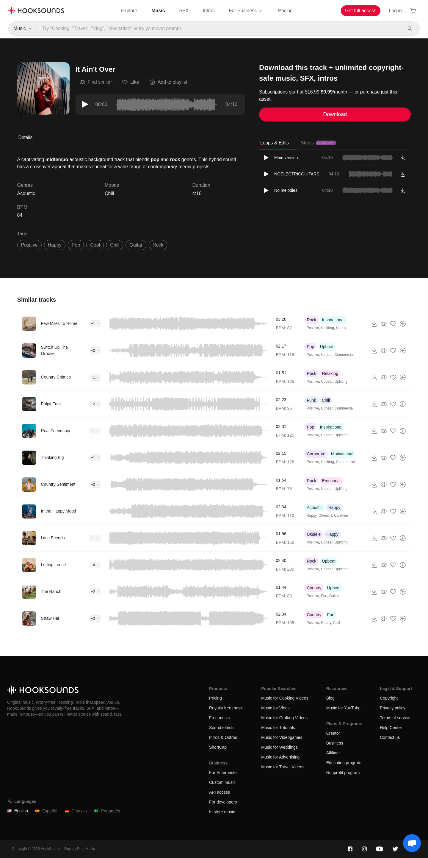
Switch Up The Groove (54, 350)
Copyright (389, 698)
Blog (330, 698)
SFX (184, 10)
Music (158, 10)
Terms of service (395, 717)
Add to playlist (168, 82)
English (17, 810)
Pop (310, 346)
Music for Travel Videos (282, 766)
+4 (95, 565)
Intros (209, 10)
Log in (395, 10)
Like (130, 82)
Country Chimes (56, 377)
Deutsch (76, 811)
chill (114, 244)
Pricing (285, 10)
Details (25, 137)
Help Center (391, 727)
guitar (135, 244)
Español (46, 811)
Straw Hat (50, 618)
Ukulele (314, 534)
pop (76, 244)
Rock (311, 319)
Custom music (222, 782)
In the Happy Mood (58, 511)
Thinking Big (52, 457)
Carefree (341, 515)
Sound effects (221, 727)
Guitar (334, 596)
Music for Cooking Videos (284, 698)
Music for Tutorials (278, 727)
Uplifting (327, 328)
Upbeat (326, 346)
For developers (223, 802)
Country (314, 588)
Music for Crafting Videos (284, 717)
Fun (324, 596)
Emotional (331, 480)
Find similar (95, 82)
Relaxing (330, 373)
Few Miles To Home (59, 323)
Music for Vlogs (275, 708)
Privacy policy (392, 708)
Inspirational (333, 319)
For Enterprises (223, 772)
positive (29, 244)
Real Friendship (55, 430)
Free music (219, 717)
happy (55, 244)
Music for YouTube (343, 708)
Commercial (344, 355)
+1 (95, 324)
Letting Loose (53, 564)
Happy (341, 328)
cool (95, 244)
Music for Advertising (280, 757)
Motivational (342, 453)
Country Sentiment (58, 484)
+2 (95, 350)
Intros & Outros (223, 737)
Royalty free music (226, 708)
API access (219, 792)
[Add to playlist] (402, 323)
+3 (95, 618)
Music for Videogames (281, 737)
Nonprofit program (343, 772)
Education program (343, 762)
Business (334, 743)
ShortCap (218, 747)
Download (335, 114)
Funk (311, 400)
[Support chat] (412, 843)
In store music (222, 811)
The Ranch (51, 591)
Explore (129, 10)
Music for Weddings (279, 747)
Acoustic (314, 507)
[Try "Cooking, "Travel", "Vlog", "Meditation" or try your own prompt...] (219, 28)
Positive (313, 328)
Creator (333, 733)
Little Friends (53, 537)
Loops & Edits (274, 142)
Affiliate (333, 752)
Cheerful (325, 515)
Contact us (390, 737)
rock (158, 244)
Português (107, 811)
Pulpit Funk (51, 403)
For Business (246, 11)
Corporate (316, 453)
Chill (109, 193)
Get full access (360, 10)
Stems (318, 142)
